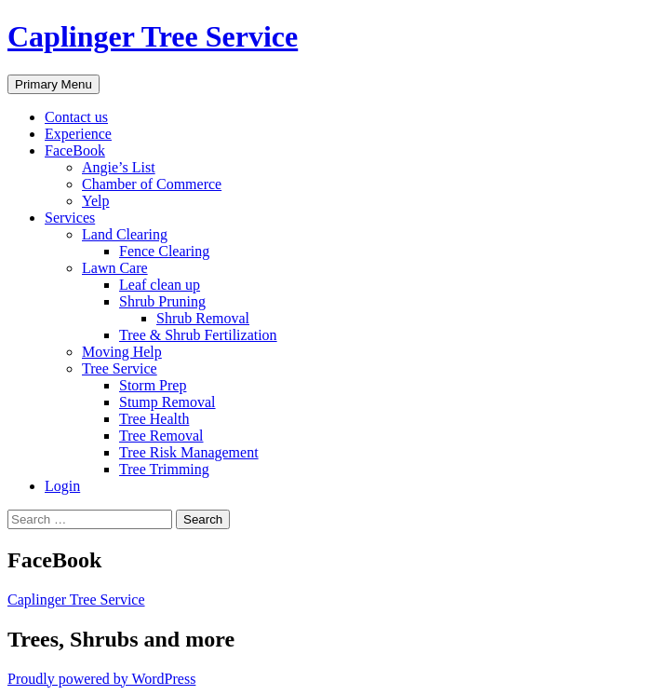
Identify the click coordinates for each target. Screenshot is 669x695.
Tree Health (154, 419)
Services (70, 217)
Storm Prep (152, 385)
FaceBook (75, 150)
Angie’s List (118, 167)
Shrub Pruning (162, 301)
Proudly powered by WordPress (101, 679)
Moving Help (122, 352)
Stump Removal (167, 402)
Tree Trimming (164, 469)
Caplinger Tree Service (152, 36)
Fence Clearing (164, 251)
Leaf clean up (159, 285)
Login (62, 486)
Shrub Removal (202, 318)
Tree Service (119, 368)
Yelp (96, 201)
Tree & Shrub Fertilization (198, 335)
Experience (78, 134)
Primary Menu (53, 84)
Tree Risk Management (189, 452)
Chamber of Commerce (151, 184)
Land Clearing (124, 234)
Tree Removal (161, 435)
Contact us (76, 117)
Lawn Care (115, 268)
